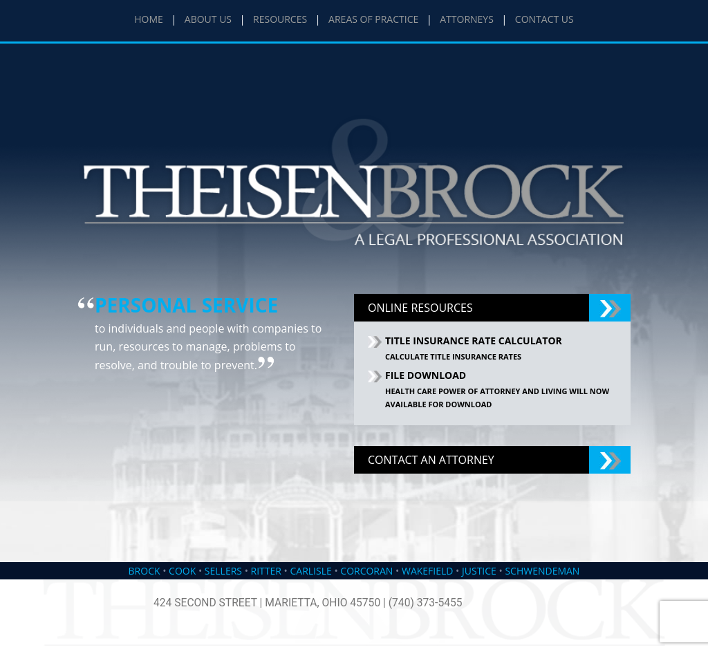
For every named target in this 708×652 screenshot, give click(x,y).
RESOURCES (280, 19)
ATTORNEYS (467, 19)
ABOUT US (208, 19)
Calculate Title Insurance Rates (453, 356)
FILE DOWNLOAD (425, 375)
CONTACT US (544, 19)
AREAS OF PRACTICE (373, 19)
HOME (148, 19)
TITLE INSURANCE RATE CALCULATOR (473, 340)
